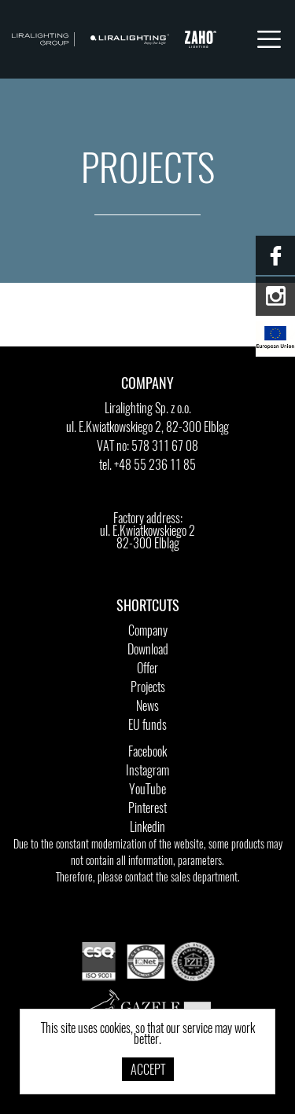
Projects (148, 688)
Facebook (147, 752)
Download (147, 650)
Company (148, 631)
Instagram (147, 771)
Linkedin (147, 828)
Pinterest (147, 809)
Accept (148, 1071)
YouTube (147, 790)
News (147, 707)
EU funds (147, 726)
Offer (147, 669)
